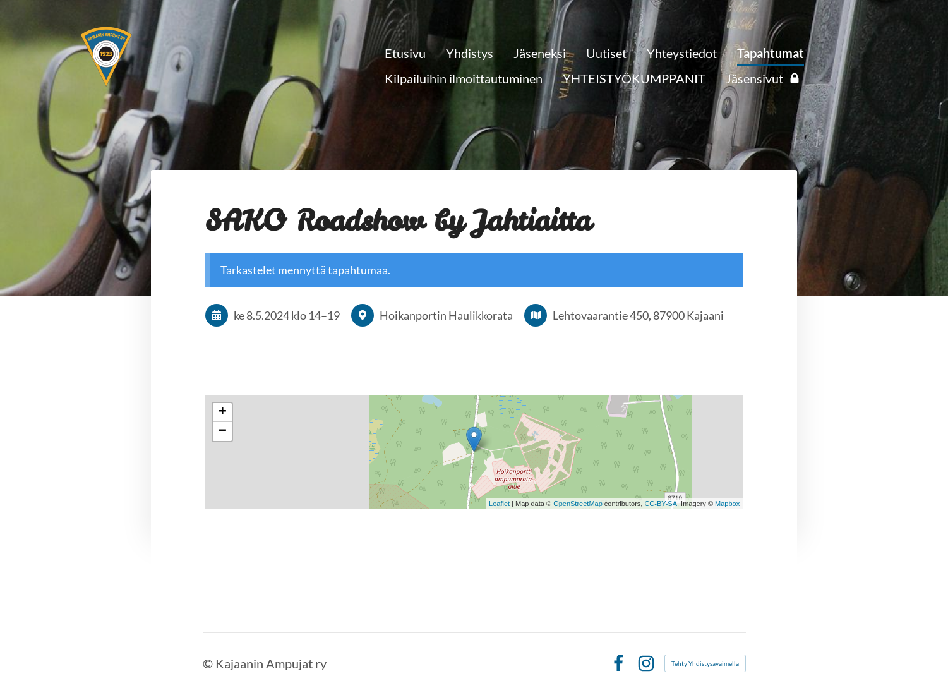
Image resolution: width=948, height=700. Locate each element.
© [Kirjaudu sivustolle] (209, 663)
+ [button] (223, 412)
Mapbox (727, 503)
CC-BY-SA (660, 503)
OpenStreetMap (578, 503)
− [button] (223, 431)
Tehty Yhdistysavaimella (705, 663)
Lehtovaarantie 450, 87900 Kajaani (638, 315)
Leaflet (499, 503)
